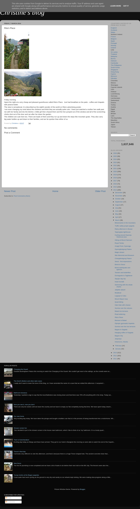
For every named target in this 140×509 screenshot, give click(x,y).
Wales (113, 32)
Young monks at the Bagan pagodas (26, 475)
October (118, 199)
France (113, 36)
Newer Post (10, 191)
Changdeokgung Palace (123, 258)
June (117, 211)
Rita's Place (119, 317)
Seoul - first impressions (123, 261)
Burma (113, 58)
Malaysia (114, 56)
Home (55, 191)
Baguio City (119, 336)
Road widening (120, 314)
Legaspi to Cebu (120, 296)
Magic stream (119, 252)
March (117, 220)
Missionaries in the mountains (125, 223)
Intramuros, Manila (121, 342)
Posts (8, 498)
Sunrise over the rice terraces (125, 326)
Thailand (114, 54)
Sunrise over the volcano (123, 308)
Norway (113, 45)
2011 (115, 359)
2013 (115, 352)
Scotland (114, 30)
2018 (115, 178)
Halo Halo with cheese (122, 305)
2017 (115, 181)
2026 (115, 153)
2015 (115, 187)
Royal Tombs (119, 243)
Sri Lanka (114, 52)
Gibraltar (114, 78)
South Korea (115, 67)
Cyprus (113, 74)
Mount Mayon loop (121, 299)
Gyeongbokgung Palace (123, 249)
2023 (115, 162)
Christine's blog (22, 12)
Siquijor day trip (120, 279)
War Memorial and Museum (124, 255)
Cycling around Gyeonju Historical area (123, 236)
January (118, 349)
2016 (115, 184)
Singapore (114, 70)
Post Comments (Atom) (22, 196)
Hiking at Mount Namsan (123, 240)
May (117, 214)
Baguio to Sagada (121, 329)
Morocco (114, 76)
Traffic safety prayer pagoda (124, 226)
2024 (115, 159)
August (118, 205)
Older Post (100, 191)
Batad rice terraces (121, 311)
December (119, 192)
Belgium (114, 39)
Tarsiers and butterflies (123, 272)
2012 (115, 356)
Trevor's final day (20, 451)
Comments (10, 502)
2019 (115, 175)
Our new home (19, 416)
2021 (115, 168)
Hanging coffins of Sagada (124, 332)
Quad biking (119, 302)
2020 (115, 171)
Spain (113, 41)
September (119, 202)
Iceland (113, 48)
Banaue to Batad (121, 320)
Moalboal (118, 293)
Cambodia (114, 63)
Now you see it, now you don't (24, 404)
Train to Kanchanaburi (21, 440)
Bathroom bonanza (20, 393)
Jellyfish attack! (120, 290)
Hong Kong (115, 72)
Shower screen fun (20, 428)
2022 (115, 165)
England (114, 28)
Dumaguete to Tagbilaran (123, 275)
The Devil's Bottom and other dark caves (28, 381)
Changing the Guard (21, 369)
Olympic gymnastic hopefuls (124, 323)
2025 (115, 156)
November (119, 196)
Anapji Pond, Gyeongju (123, 246)
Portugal (114, 43)
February (118, 346)
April (117, 217)
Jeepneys (118, 339)
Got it (126, 6)
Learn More (115, 6)
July (116, 208)
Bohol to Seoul (120, 264)
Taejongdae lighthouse (123, 232)
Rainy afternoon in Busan (124, 229)
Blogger (82, 489)
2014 (115, 190)
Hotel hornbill (119, 282)
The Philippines (116, 65)
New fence (17, 463)
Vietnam (114, 61)
